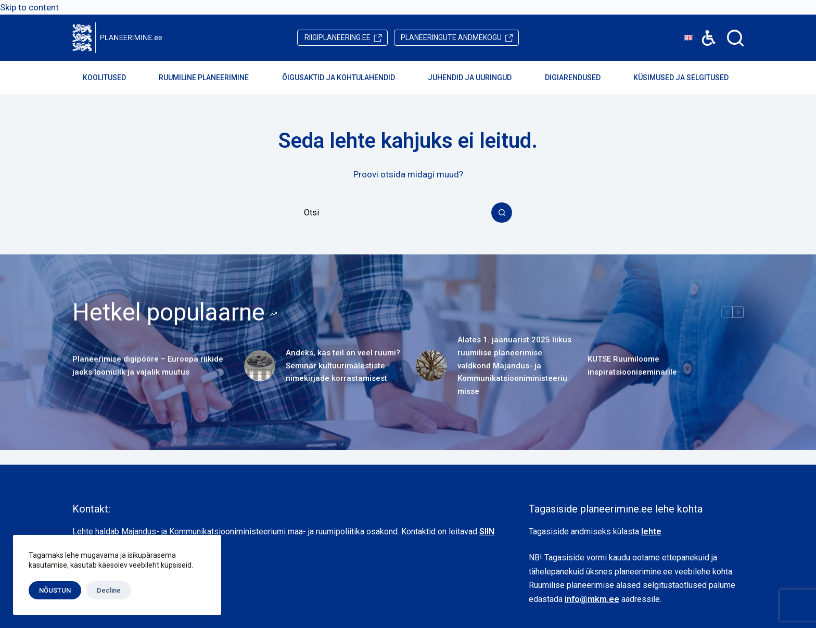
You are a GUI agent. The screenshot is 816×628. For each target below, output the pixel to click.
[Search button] (501, 212)
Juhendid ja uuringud (477, 77)
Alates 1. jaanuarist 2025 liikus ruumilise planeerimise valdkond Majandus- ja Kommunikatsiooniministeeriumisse (514, 365)
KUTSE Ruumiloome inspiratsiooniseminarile (632, 365)
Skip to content (29, 7)
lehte (651, 531)
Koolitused (111, 77)
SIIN (486, 531)
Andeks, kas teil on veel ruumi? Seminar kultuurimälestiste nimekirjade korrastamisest (343, 365)
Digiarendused (580, 77)
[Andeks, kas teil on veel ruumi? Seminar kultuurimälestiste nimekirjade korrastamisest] (259, 365)
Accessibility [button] (703, 30)
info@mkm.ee (592, 599)
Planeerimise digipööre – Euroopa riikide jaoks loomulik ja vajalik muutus (147, 365)
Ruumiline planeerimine (211, 77)
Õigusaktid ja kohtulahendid (345, 77)
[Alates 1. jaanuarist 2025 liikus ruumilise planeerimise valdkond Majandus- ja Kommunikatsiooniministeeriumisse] (431, 365)
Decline (109, 590)
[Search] (735, 38)
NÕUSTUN (55, 590)
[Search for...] (397, 212)
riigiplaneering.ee (337, 37)
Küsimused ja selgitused (688, 77)
